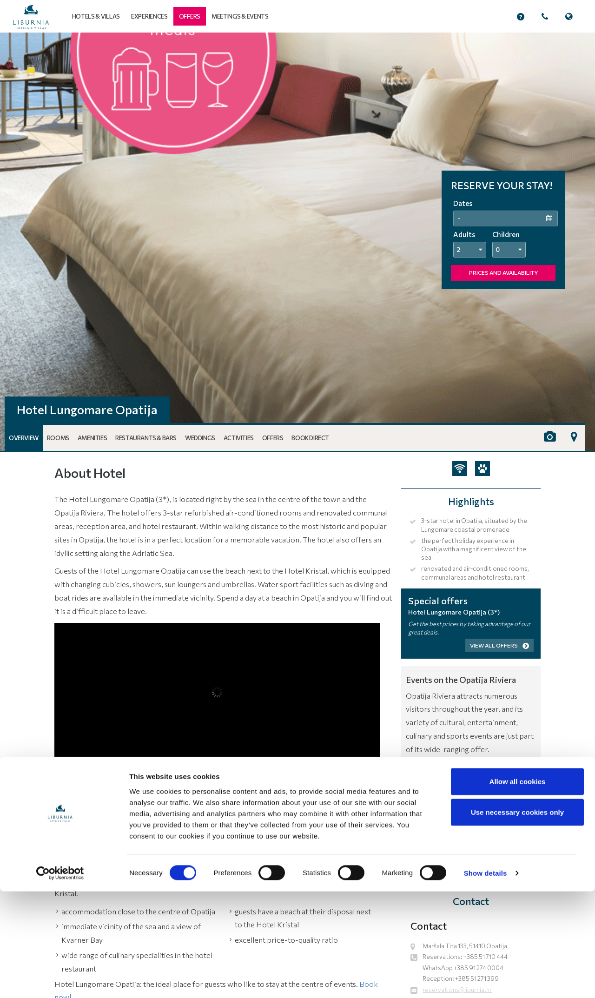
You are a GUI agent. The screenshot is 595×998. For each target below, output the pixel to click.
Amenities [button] (92, 438)
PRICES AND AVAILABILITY (503, 272)
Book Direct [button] (310, 438)
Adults (464, 234)
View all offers (499, 645)
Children (506, 234)
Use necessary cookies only (517, 919)
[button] (189, 16)
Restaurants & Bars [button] (146, 438)
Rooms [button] (58, 438)
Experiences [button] (149, 16)
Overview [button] (24, 438)
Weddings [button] (200, 438)
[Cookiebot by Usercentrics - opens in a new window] (60, 980)
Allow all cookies (517, 888)
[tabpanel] (297, 242)
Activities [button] (239, 438)
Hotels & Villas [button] (96, 16)
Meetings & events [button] (240, 16)
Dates (462, 203)
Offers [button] (273, 438)
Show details (485, 980)
